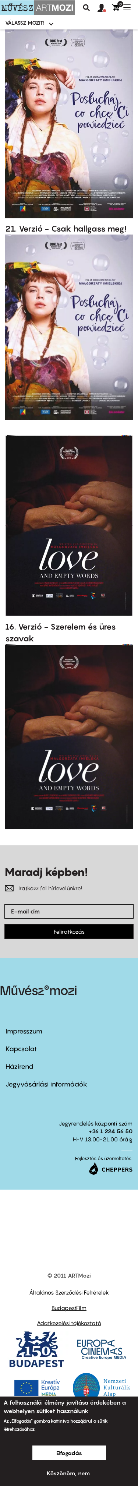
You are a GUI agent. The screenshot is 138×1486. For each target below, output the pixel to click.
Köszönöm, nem (68, 1473)
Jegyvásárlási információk (46, 1084)
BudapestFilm (69, 1307)
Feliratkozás (69, 931)
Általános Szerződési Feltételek (69, 1292)
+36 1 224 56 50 (110, 1131)
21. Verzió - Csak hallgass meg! (66, 228)
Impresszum (24, 1031)
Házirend (19, 1066)
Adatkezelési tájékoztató (69, 1323)
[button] (105, 8)
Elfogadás (69, 1453)
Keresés (86, 7)
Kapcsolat (21, 1049)
